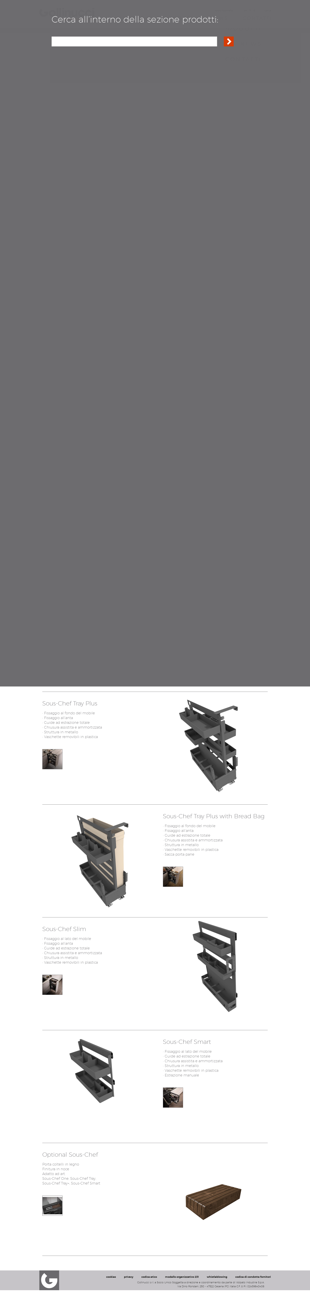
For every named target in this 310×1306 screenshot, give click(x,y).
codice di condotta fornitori (253, 1292)
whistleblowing (217, 1292)
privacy (128, 1292)
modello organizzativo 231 (182, 1292)
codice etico (149, 1292)
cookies (111, 1292)
